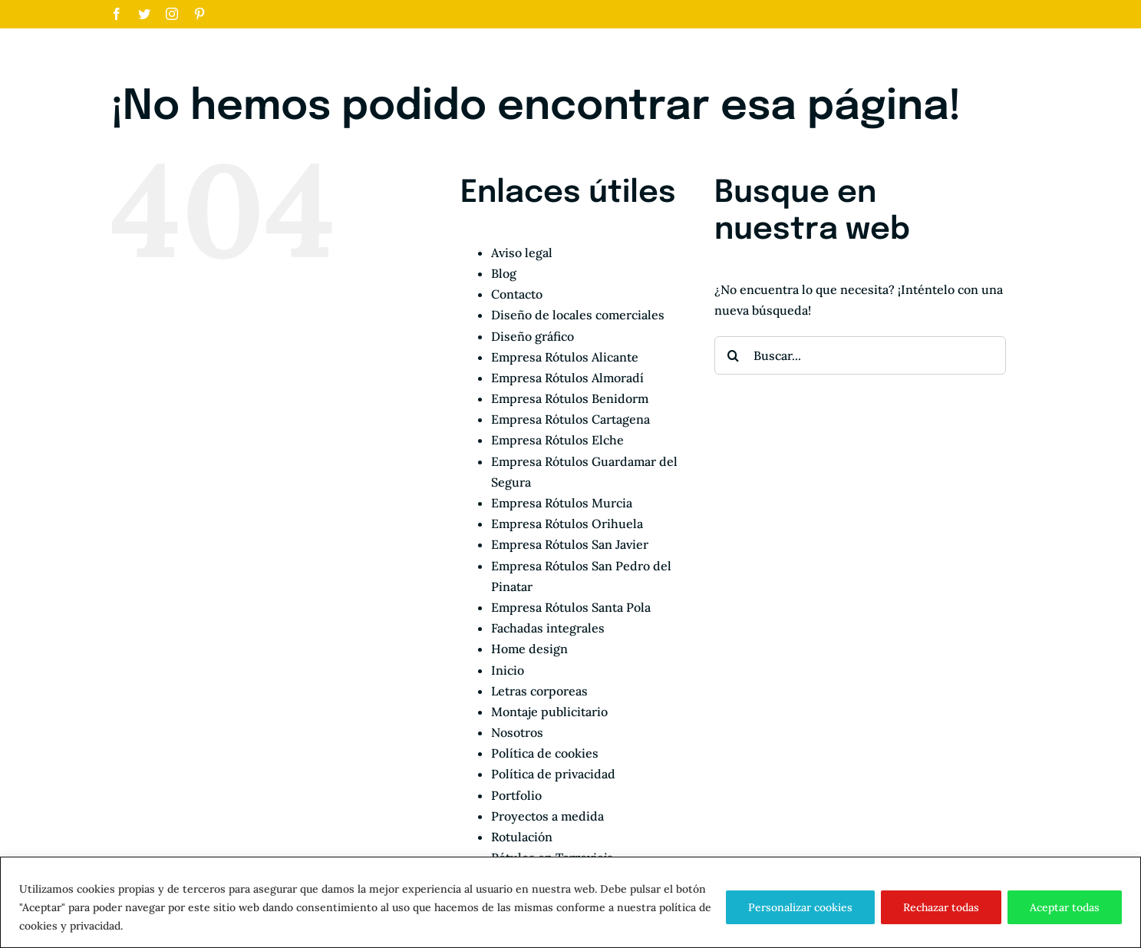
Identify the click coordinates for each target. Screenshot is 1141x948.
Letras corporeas (539, 691)
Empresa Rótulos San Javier (569, 544)
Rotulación (521, 836)
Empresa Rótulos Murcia (561, 502)
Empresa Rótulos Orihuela (567, 523)
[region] (570, 902)
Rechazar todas (941, 907)
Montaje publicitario (549, 711)
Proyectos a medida (547, 816)
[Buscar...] (860, 355)
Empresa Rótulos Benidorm (569, 398)
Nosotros (517, 732)
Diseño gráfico (532, 336)
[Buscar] (733, 355)
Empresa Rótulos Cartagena (570, 419)
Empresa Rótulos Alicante (564, 357)
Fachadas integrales (548, 628)
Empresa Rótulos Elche (557, 440)
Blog (503, 273)
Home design (529, 648)
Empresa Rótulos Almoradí (567, 377)
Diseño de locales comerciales (577, 314)
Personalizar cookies (800, 907)
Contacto (516, 294)
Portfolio (516, 795)
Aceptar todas (1065, 907)
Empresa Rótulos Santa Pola (571, 607)
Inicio (507, 670)
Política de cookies (545, 753)
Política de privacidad (553, 773)
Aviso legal (521, 252)
